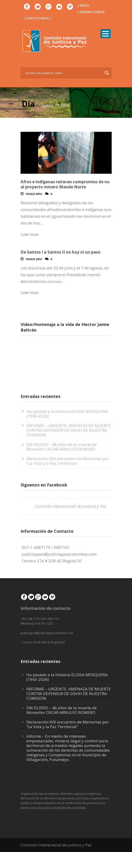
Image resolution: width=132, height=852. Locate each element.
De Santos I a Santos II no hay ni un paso (60, 252)
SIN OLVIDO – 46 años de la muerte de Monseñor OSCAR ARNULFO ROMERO (61, 447)
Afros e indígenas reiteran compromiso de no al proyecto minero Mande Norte (65, 184)
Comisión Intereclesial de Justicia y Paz (71, 506)
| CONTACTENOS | (37, 18)
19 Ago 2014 (33, 194)
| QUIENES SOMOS (91, 12)
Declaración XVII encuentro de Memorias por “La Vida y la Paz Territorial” (67, 461)
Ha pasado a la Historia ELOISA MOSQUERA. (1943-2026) (67, 414)
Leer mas (30, 234)
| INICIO (83, 5)
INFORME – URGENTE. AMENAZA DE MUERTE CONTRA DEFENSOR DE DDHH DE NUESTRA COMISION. (68, 430)
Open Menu (105, 33)
